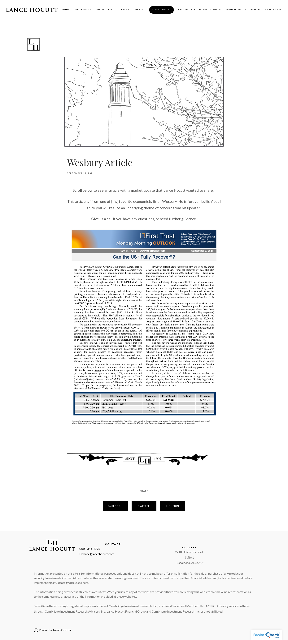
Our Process (104, 9)
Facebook (115, 506)
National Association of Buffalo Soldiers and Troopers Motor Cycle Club (230, 9)
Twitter (144, 506)
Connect (139, 9)
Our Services (83, 9)
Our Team (123, 9)
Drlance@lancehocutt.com (96, 554)
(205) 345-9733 (89, 548)
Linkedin (172, 506)
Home (66, 9)
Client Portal (161, 9)
